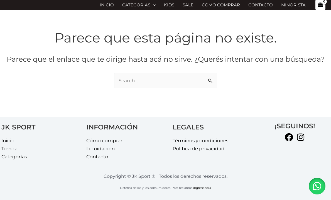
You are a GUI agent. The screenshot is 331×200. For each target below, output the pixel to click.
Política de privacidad (199, 148)
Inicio (107, 5)
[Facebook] (289, 137)
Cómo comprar (221, 5)
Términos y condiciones (200, 140)
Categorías (139, 5)
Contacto (260, 5)
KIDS (169, 5)
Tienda (9, 148)
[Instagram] (300, 137)
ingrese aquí (202, 188)
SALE (188, 5)
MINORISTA (293, 5)
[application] (153, 5)
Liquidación (100, 148)
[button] (317, 186)
